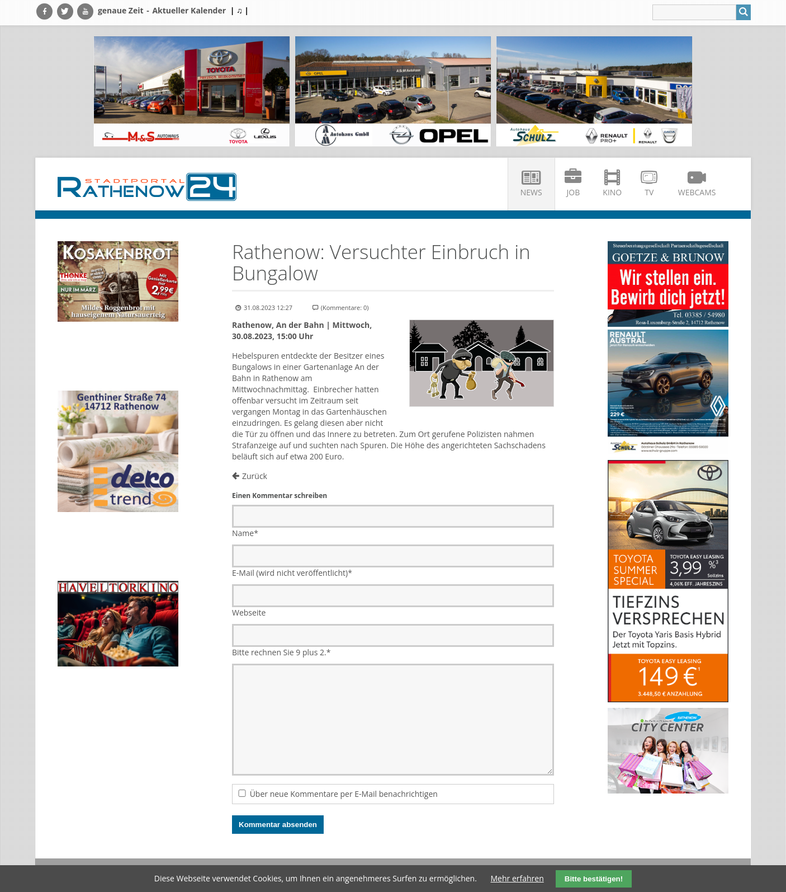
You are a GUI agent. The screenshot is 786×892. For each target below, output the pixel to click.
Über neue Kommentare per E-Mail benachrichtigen (344, 793)
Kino (612, 192)
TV (649, 192)
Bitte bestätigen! (594, 879)
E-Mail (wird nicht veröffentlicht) (292, 572)
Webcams (697, 192)
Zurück (254, 476)
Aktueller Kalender (189, 10)
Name (245, 533)
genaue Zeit (121, 10)
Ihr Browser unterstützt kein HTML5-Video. (118, 357)
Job (573, 192)
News (531, 192)
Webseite (249, 612)
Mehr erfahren (517, 878)
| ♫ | (239, 10)
